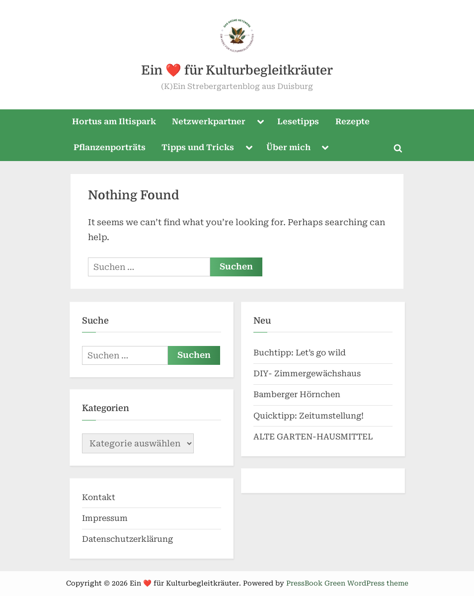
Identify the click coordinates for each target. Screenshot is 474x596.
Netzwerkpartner (208, 121)
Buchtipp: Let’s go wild (299, 352)
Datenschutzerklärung (127, 539)
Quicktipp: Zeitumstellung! (308, 416)
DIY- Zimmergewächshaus (307, 373)
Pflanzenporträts (110, 147)
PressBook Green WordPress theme (347, 583)
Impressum (105, 518)
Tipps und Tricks (197, 147)
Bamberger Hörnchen (296, 394)
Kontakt (98, 497)
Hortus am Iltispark (114, 121)
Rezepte (352, 121)
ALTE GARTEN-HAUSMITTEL (313, 436)
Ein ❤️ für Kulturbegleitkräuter (237, 70)
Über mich (288, 147)
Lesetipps (298, 121)
